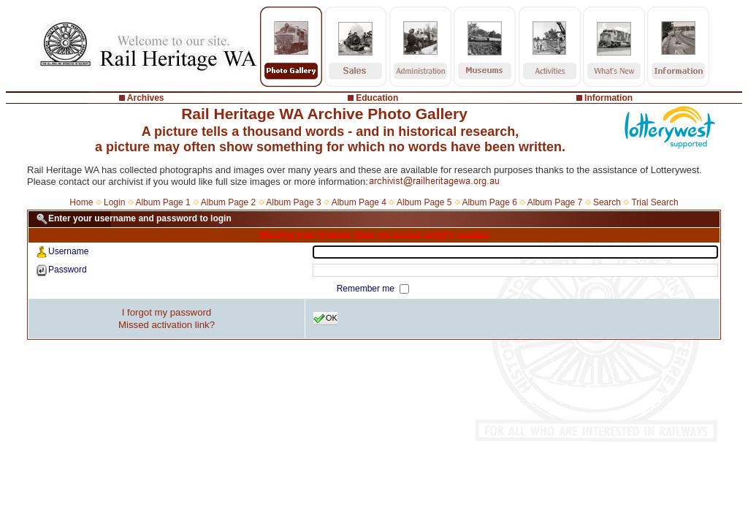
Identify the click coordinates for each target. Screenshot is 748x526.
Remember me (367, 288)
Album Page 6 (489, 202)
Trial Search (654, 202)
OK (325, 318)
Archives (145, 98)
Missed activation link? (166, 324)
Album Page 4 (359, 202)
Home (81, 202)
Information (608, 98)
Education (377, 98)
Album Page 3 (293, 202)
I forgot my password (166, 312)
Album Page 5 (424, 202)
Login (114, 202)
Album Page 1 (162, 202)
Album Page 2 (228, 202)
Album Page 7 (554, 202)
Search (607, 202)
